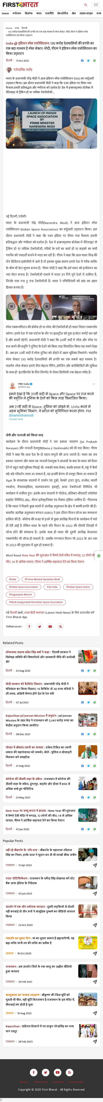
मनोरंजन (17, 13)
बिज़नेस (28, 13)
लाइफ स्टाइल (86, 13)
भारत (38, 13)
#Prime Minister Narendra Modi (42, 579)
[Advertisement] (51, 179)
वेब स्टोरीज (62, 13)
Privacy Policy (76, 1082)
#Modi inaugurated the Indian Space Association (36, 602)
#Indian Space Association (23, 587)
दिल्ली (24, 28)
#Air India (52, 587)
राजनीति (49, 13)
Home (5, 13)
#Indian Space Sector (78, 587)
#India (12, 579)
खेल (74, 13)
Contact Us (58, 1082)
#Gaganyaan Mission (20, 594)
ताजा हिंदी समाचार (34, 612)
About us (25, 1082)
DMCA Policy (41, 1082)
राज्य (99, 13)
